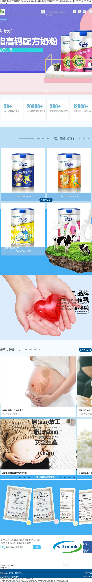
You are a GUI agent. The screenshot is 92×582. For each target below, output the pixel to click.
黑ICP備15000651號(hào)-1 (87, 576)
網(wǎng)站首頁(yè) (6, 565)
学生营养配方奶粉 (23, 196)
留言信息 (3, 576)
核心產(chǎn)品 (5, 570)
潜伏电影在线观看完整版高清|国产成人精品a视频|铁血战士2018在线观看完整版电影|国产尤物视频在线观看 (34, 581)
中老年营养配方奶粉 (69, 196)
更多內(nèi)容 (46, 200)
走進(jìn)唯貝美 (5, 568)
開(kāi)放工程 (4, 574)
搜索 (37, 547)
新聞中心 (3, 572)
